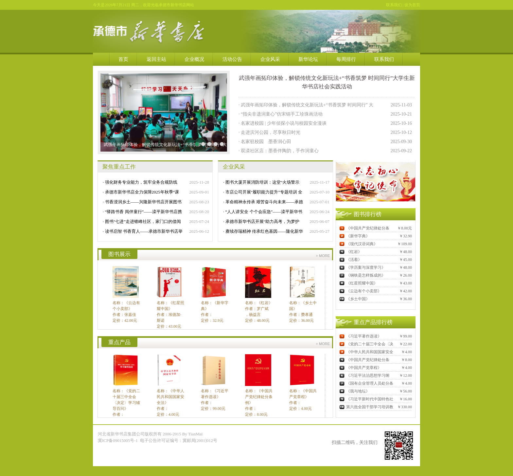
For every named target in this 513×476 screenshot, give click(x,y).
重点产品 (119, 342)
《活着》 (350, 259)
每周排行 (346, 59)
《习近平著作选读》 (360, 336)
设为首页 (412, 5)
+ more (323, 256)
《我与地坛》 (354, 391)
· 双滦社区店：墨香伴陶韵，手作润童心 (279, 150)
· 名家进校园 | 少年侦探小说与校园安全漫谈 (283, 123)
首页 (123, 59)
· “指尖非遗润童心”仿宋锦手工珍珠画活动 (281, 114)
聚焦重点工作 (119, 167)
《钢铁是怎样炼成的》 (362, 275)
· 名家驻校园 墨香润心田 (265, 141)
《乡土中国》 (354, 299)
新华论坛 (308, 59)
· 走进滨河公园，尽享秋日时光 (269, 132)
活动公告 (232, 59)
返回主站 (156, 59)
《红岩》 (350, 251)
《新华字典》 (354, 236)
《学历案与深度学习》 (362, 267)
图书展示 (119, 254)
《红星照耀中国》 (358, 283)
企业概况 (194, 59)
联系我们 (394, 5)
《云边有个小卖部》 (360, 291)
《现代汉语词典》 (358, 244)
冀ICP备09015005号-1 (118, 440)
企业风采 (270, 59)
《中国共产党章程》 (360, 367)
